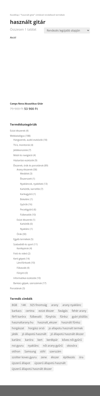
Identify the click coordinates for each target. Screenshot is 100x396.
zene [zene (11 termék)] (44, 357)
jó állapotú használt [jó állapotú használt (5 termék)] (34, 334)
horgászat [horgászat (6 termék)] (18, 328)
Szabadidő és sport (23, 244)
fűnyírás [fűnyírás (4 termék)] (51, 316)
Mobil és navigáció (23, 155)
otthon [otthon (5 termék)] (16, 351)
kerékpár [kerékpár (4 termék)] (52, 340)
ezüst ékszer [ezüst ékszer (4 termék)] (46, 311)
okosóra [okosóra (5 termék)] (72, 346)
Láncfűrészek (23, 262)
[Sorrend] (67, 30)
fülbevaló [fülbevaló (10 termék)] (35, 316)
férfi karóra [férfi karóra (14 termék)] (19, 316)
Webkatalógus (17, 135)
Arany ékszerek (25, 169)
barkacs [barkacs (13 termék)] (17, 311)
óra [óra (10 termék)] (81, 357)
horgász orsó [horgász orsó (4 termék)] (36, 328)
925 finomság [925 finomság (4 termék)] (38, 305)
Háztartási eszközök (23, 160)
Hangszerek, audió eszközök (28, 139)
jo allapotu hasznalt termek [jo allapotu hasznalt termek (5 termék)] (66, 328)
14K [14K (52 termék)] (23, 305)
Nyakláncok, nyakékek (31, 183)
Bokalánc (25, 199)
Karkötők (25, 223)
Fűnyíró (21, 272)
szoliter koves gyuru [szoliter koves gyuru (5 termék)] (24, 357)
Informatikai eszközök (24, 278)
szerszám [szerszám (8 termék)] (55, 351)
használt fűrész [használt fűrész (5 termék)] (70, 322)
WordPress (68, 390)
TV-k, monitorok (21, 145)
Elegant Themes (43, 390)
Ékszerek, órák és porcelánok (28, 165)
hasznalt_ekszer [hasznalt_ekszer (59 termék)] (47, 322)
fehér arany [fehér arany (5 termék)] (79, 311)
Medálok (24, 173)
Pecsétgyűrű (26, 209)
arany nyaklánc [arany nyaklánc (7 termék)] (71, 305)
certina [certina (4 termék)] (30, 311)
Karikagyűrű (26, 194)
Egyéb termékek (21, 239)
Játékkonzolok (20, 150)
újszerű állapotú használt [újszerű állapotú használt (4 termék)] (49, 363)
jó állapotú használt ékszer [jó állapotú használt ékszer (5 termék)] (67, 334)
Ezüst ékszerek (17, 130)
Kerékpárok (23, 248)
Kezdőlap (14, 14)
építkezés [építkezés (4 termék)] (69, 357)
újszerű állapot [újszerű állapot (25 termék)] (21, 363)
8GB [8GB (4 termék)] (14, 305)
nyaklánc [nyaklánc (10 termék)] (33, 346)
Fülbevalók (25, 214)
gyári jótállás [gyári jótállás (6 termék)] (79, 316)
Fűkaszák (21, 267)
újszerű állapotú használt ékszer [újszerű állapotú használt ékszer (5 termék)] (32, 369)
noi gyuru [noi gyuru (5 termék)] (18, 346)
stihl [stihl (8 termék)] (42, 351)
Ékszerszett (26, 178)
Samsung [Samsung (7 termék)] (30, 351)
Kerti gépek (19, 258)
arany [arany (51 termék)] (54, 305)
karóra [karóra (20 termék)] (29, 340)
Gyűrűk (24, 204)
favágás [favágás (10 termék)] (62, 311)
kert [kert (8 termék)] (39, 340)
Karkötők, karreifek (30, 189)
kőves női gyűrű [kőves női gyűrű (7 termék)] (72, 340)
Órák (19, 234)
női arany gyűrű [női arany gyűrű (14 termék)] (53, 346)
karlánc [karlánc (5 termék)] (16, 340)
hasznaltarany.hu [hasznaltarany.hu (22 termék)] (22, 322)
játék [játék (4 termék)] (15, 334)
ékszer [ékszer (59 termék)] (55, 357)
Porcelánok (16, 288)
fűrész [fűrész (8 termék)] (63, 316)
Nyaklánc (25, 228)
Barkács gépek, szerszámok (27, 283)
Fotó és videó (20, 253)
